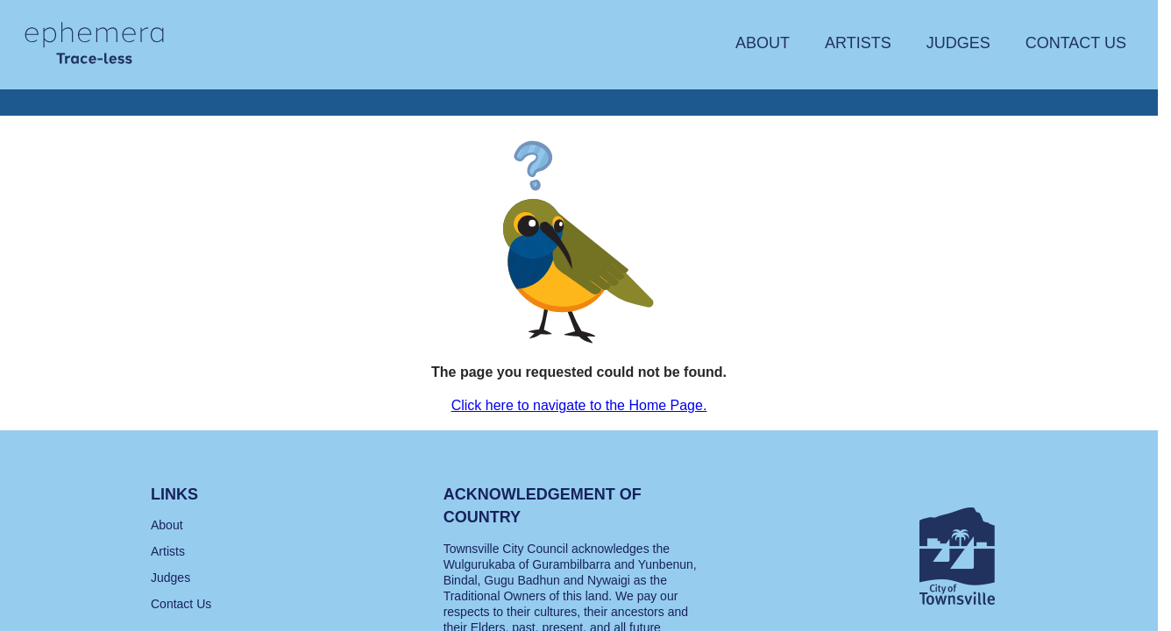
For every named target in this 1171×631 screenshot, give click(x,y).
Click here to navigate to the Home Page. (579, 405)
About (762, 43)
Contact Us (1076, 43)
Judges (958, 43)
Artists (858, 43)
